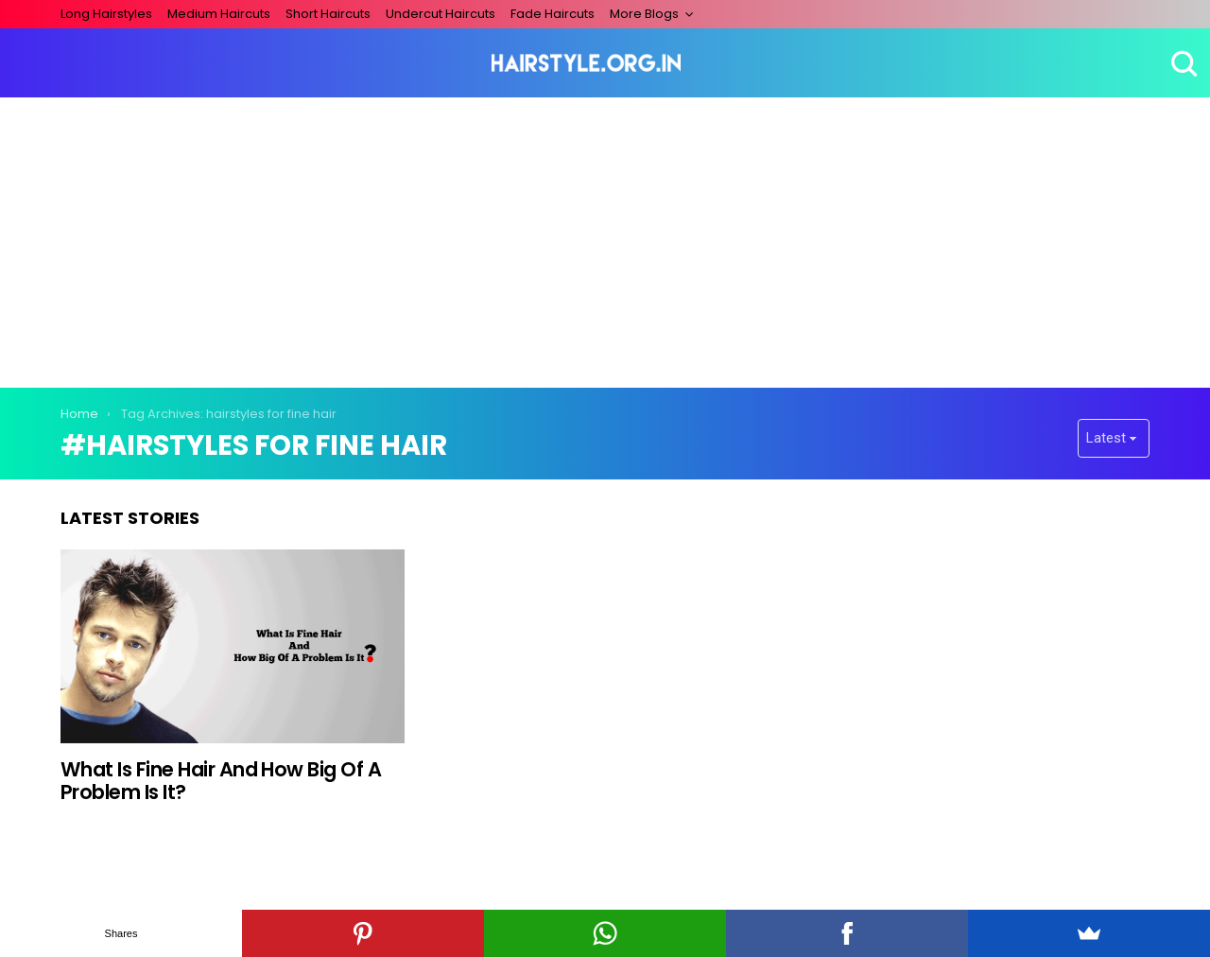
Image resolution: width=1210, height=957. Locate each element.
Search (1181, 63)
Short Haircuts (328, 14)
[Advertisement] (605, 239)
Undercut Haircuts (440, 14)
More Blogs (644, 14)
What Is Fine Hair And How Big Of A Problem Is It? (220, 781)
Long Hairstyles (106, 14)
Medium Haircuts (218, 14)
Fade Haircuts (552, 14)
